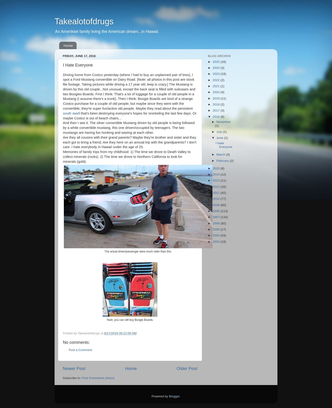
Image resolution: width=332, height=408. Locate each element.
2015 (217, 168)
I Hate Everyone (224, 145)
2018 (217, 104)
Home (68, 46)
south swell (71, 113)
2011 (217, 192)
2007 (217, 217)
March (221, 154)
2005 (217, 229)
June (220, 138)
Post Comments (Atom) (98, 378)
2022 (217, 80)
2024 (217, 68)
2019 (217, 98)
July (219, 132)
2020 (217, 92)
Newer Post (74, 368)
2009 (217, 205)
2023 (217, 74)
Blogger (174, 396)
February (223, 161)
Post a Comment (80, 350)
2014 (217, 174)
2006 (217, 223)
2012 (217, 186)
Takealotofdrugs (84, 21)
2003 (217, 241)
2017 (217, 110)
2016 (217, 116)
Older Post (187, 368)
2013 (217, 180)
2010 (217, 199)
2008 (217, 211)
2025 (217, 62)
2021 (217, 86)
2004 (217, 235)
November (223, 122)
